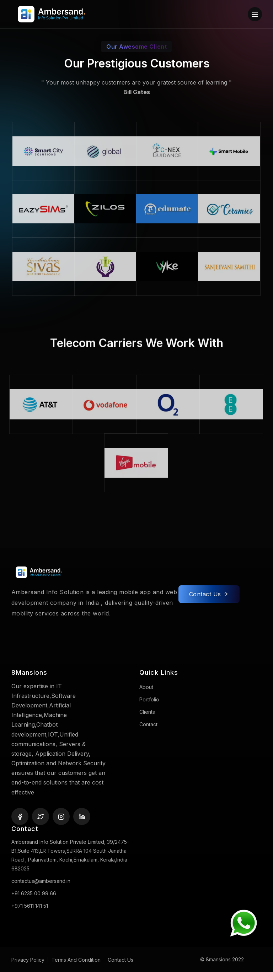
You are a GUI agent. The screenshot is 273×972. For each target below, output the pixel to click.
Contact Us (209, 596)
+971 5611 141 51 (29, 906)
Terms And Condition (76, 960)
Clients (147, 712)
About (146, 687)
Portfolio (149, 699)
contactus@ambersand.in (40, 881)
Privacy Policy (27, 960)
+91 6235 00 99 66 (33, 893)
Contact (148, 724)
